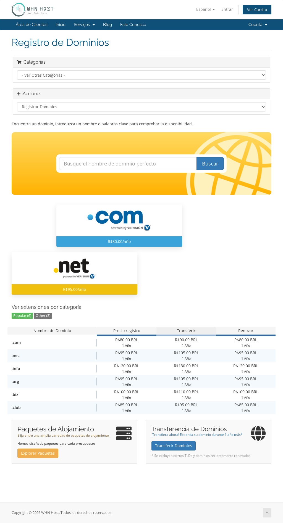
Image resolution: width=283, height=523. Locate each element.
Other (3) (43, 315)
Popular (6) (22, 315)
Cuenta (257, 24)
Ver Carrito (257, 9)
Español (205, 9)
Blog (107, 24)
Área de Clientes (31, 24)
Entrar (227, 9)
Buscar (210, 163)
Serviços (84, 24)
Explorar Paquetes (38, 453)
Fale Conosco (133, 24)
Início (60, 24)
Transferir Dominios (173, 445)
